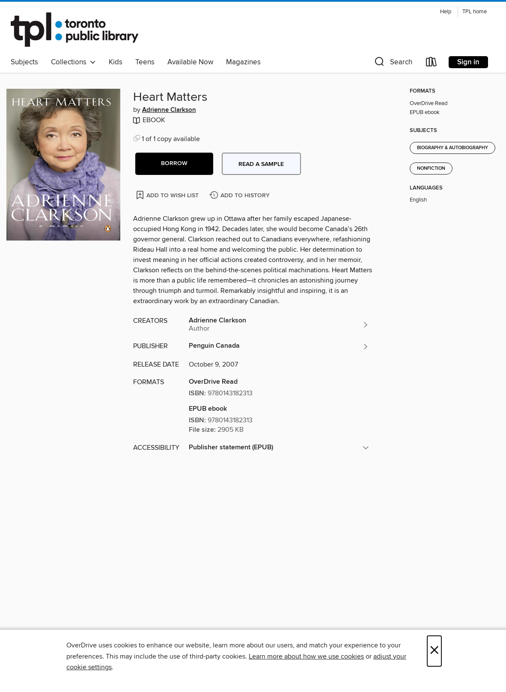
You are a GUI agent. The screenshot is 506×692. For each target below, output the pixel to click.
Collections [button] (73, 62)
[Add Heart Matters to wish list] (168, 194)
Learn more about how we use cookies (306, 656)
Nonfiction (431, 168)
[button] (392, 63)
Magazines (243, 62)
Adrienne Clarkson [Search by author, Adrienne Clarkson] (169, 110)
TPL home (474, 12)
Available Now (190, 62)
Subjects (24, 62)
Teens (145, 62)
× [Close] (434, 651)
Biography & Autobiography (452, 148)
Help (445, 12)
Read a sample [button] (261, 164)
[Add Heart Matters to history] (240, 195)
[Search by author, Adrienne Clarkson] (279, 324)
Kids (115, 62)
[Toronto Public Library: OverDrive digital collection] (74, 29)
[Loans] (431, 63)
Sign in (468, 62)
